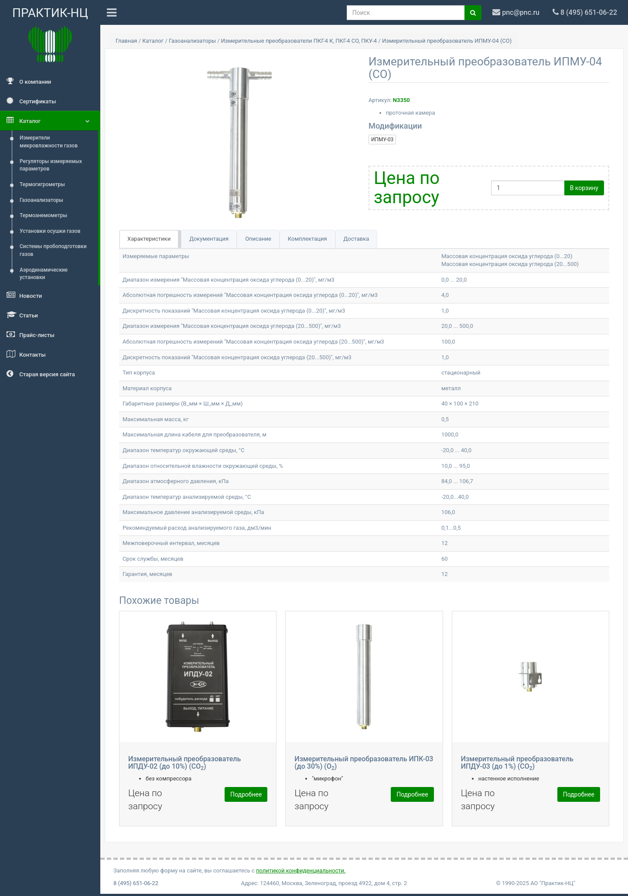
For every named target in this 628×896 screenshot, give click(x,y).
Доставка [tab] (356, 238)
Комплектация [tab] (307, 238)
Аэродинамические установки (44, 274)
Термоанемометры (43, 215)
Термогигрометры (42, 184)
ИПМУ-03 (382, 139)
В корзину (584, 187)
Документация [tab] (209, 238)
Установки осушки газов (50, 231)
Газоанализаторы (41, 200)
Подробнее (246, 794)
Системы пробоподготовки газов (53, 250)
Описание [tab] (258, 238)
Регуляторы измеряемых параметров (51, 165)
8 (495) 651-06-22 (135, 883)
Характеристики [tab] (149, 238)
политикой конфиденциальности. (300, 870)
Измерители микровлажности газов (49, 142)
